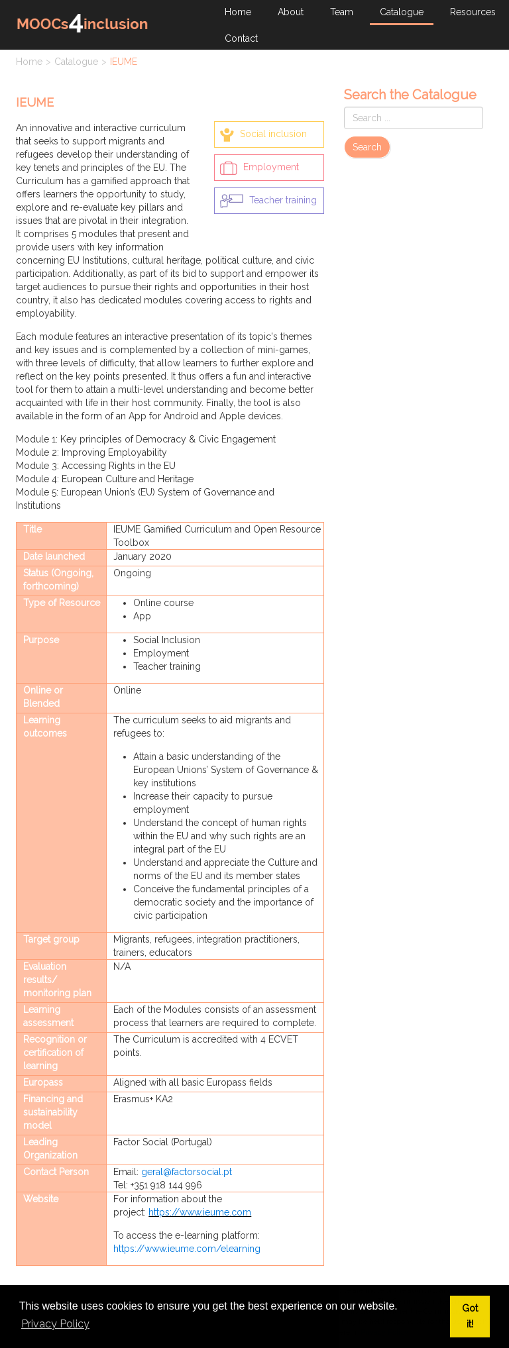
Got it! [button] (470, 1315)
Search (367, 147)
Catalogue (76, 61)
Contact (241, 38)
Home (29, 61)
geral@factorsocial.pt (186, 1172)
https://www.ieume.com (199, 1212)
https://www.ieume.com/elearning (186, 1248)
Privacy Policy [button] (55, 1324)
